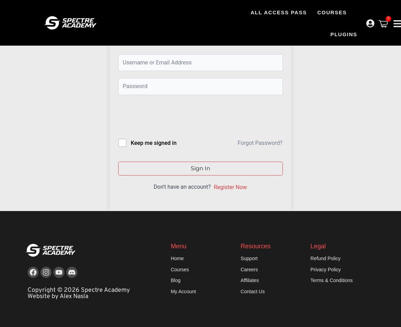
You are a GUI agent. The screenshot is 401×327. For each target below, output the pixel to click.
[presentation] (165, 118)
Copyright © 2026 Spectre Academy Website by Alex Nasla (79, 293)
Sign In (200, 168)
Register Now (230, 187)
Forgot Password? (259, 143)
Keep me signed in (153, 143)
